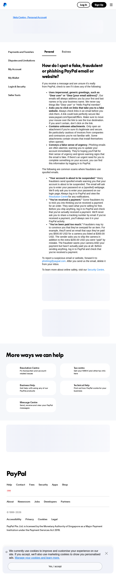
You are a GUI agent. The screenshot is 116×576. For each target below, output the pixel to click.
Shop (65, 484)
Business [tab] (66, 51)
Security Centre (95, 269)
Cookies (42, 519)
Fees (32, 484)
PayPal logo (5, 5)
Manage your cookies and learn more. (37, 557)
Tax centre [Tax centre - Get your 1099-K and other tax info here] (79, 368)
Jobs (37, 501)
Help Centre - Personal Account (30, 17)
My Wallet (13, 77)
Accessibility (14, 519)
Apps (55, 484)
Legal (54, 519)
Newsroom (24, 501)
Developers (50, 501)
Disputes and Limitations (21, 60)
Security (43, 484)
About (10, 501)
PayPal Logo (16, 474)
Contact (20, 484)
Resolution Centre (58, 196)
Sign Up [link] (99, 4)
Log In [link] (83, 4)
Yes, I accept (55, 566)
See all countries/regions (9, 491)
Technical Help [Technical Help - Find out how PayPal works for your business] (82, 385)
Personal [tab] (49, 51)
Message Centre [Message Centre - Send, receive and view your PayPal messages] (28, 402)
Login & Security (17, 86)
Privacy (29, 519)
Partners (65, 501)
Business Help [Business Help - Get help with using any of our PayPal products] (27, 385)
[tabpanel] (74, 167)
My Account (14, 69)
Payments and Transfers (21, 52)
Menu (111, 5)
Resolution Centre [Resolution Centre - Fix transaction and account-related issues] (29, 368)
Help (9, 484)
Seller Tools (14, 95)
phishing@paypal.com (54, 261)
